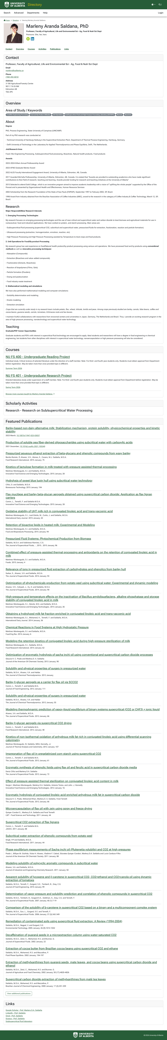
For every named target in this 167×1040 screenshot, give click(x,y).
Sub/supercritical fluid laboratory (19, 1021)
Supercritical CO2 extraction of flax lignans (32, 822)
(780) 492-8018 (12, 77)
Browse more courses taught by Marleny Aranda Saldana (30, 394)
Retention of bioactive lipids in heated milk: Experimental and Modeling (50, 525)
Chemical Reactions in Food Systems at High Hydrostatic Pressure (47, 627)
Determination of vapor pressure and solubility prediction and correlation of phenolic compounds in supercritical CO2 (79, 893)
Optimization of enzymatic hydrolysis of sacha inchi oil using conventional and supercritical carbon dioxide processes (79, 654)
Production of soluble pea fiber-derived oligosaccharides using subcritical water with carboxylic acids (69, 442)
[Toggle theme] (153, 4)
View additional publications (19, 993)
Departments (33, 12)
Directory (35, 5)
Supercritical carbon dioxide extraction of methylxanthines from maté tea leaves (56, 979)
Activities (42, 49)
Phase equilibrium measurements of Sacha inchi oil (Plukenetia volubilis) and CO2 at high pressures (68, 849)
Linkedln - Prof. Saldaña (16, 1013)
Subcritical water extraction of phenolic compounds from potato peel (49, 835)
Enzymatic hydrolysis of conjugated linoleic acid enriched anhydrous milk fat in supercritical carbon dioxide (73, 794)
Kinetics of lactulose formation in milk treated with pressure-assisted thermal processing (61, 467)
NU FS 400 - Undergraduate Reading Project (38, 357)
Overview (20, 49)
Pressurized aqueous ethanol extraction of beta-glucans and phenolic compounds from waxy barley (68, 453)
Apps (7, 20)
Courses (31, 49)
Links (66, 49)
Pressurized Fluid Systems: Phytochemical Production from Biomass (48, 538)
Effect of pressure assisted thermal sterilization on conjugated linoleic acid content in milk (62, 781)
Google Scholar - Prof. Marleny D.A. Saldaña (24, 1010)
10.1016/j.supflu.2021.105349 (32, 446)
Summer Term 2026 (14, 368)
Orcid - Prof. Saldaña (14, 1016)
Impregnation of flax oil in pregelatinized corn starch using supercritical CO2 (53, 753)
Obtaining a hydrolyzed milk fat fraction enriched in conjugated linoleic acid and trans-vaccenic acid (68, 613)
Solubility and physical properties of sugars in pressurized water (46, 668)
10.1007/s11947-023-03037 (28, 435)
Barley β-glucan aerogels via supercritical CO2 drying (39, 723)
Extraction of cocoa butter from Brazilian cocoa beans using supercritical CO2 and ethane (62, 948)
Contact (9, 49)
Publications (55, 49)
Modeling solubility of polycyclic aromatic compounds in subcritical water (52, 863)
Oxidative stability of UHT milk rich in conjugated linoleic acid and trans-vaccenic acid (59, 511)
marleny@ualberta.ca (15, 70)
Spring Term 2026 (13, 387)
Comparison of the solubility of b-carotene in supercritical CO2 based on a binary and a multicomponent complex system (81, 907)
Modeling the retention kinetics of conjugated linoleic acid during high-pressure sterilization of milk (68, 641)
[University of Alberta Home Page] (15, 4)
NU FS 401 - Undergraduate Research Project (39, 376)
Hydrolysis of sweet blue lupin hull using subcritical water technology (49, 480)
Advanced (18, 12)
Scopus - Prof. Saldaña (15, 1018)
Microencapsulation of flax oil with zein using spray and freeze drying (49, 808)
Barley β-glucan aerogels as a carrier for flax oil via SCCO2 (42, 682)
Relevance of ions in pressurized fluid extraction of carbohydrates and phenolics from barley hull (66, 569)
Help (45, 12)
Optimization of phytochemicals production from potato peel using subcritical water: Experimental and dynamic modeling (82, 583)
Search (7, 12)
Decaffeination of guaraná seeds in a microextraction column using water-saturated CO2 (61, 935)
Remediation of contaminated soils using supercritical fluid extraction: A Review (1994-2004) (64, 921)
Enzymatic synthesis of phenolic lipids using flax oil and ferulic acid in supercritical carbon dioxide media (71, 767)
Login (160, 12)
